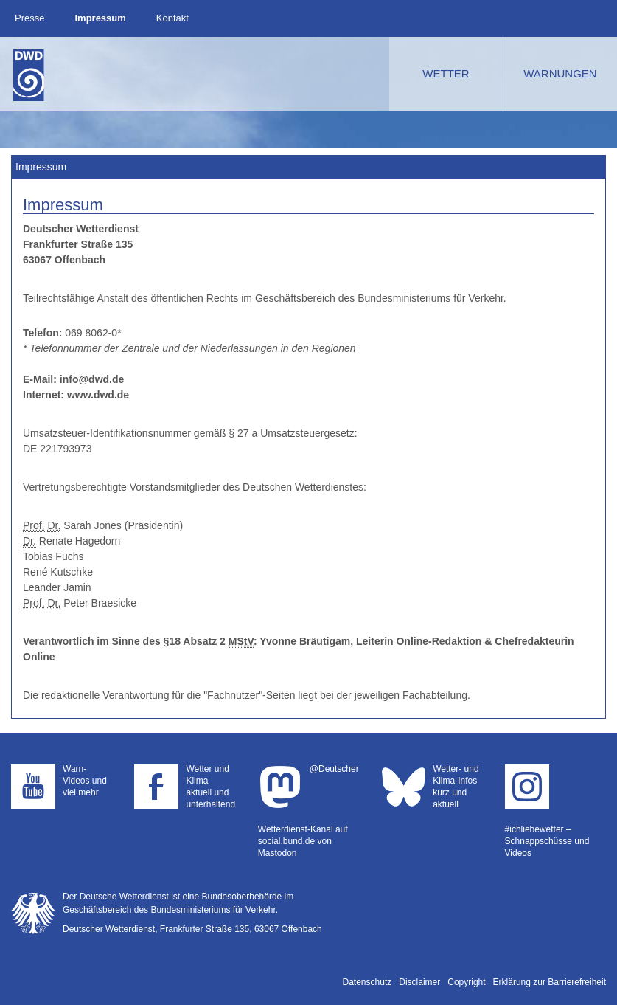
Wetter (445, 73)
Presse (29, 18)
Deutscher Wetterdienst (28, 75)
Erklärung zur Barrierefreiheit (549, 982)
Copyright (466, 982)
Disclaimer (419, 982)
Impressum (99, 18)
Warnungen (559, 73)
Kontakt (172, 18)
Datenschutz (367, 982)
